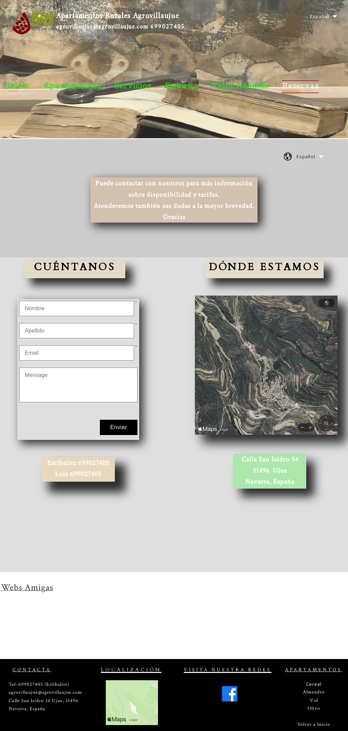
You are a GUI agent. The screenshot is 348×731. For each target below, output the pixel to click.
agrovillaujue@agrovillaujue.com (102, 27)
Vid (314, 700)
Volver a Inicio (313, 724)
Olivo (314, 708)
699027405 (167, 27)
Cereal (314, 684)
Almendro (314, 692)
